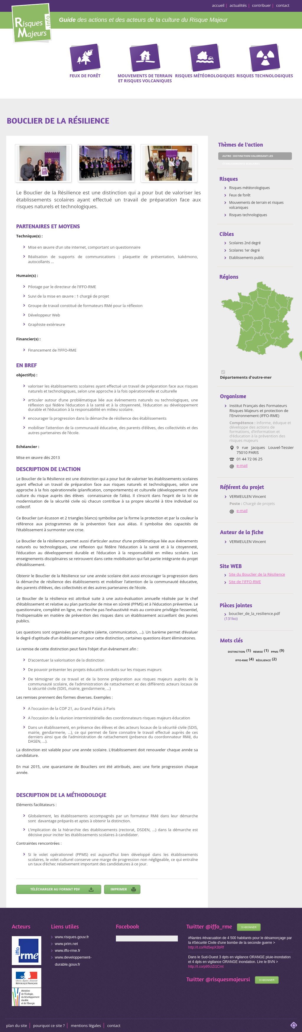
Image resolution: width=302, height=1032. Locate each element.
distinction (236, 652)
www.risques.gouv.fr (72, 937)
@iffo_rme (219, 926)
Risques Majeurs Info (31, 22)
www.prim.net (66, 943)
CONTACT (114, 1025)
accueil (218, 5)
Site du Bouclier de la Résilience (257, 574)
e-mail (242, 465)
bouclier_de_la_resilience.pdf (254, 613)
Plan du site (16, 1025)
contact (282, 5)
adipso (293, 1025)
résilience (263, 660)
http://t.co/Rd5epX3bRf (206, 947)
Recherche (293, 53)
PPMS (274, 652)
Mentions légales (86, 1025)
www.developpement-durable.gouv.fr (73, 961)
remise (258, 652)
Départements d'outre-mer (246, 377)
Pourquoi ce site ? (49, 1025)
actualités (238, 5)
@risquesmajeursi (228, 979)
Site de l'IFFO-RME (245, 581)
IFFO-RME (241, 660)
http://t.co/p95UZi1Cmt (206, 966)
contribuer (261, 5)
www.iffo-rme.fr (67, 950)
